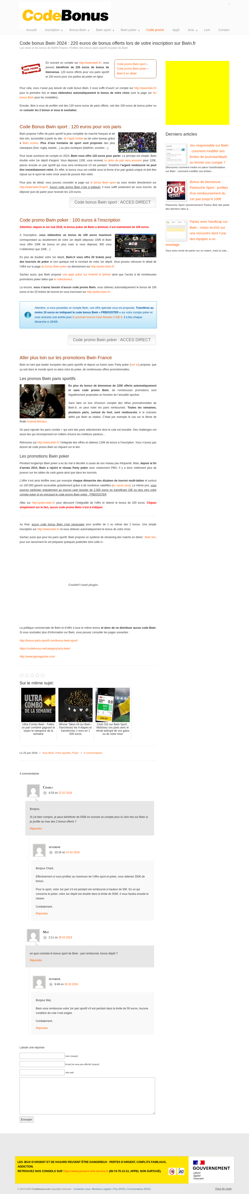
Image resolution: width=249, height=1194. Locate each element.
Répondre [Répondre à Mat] (36, 960)
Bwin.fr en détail (126, 73)
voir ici (135, 364)
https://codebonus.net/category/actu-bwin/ (45, 648)
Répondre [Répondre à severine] (42, 913)
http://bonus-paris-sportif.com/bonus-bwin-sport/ (49, 640)
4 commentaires (93, 752)
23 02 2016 (73, 852)
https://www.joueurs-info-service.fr (85, 1171)
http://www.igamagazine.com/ (37, 656)
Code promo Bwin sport (131, 64)
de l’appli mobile (73, 138)
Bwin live (150, 537)
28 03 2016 (65, 937)
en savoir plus (121, 485)
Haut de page (223, 1188)
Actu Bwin (48, 752)
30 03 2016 (71, 984)
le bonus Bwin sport (103, 182)
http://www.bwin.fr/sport (34, 187)
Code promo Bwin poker (131, 68)
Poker (75, 752)
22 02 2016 (65, 792)
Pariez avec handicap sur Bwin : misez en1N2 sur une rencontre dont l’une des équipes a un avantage (197, 233)
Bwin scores (30, 143)
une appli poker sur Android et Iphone (86, 274)
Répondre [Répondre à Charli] (36, 828)
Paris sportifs (62, 752)
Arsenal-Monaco (37, 421)
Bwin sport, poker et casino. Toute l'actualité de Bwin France (68, 15)
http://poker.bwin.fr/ (102, 266)
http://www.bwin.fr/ (90, 62)
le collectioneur (63, 279)
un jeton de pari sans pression (123, 160)
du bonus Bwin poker (54, 266)
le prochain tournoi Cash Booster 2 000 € (97, 317)
